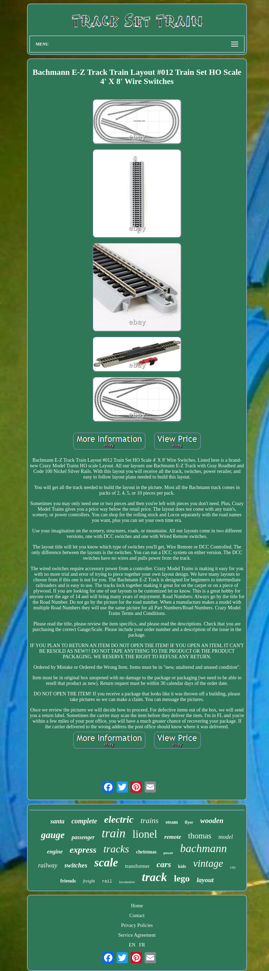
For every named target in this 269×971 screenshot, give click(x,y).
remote (172, 837)
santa (57, 821)
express (83, 850)
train (113, 833)
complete (84, 821)
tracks (116, 849)
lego (182, 878)
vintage (208, 863)
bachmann (203, 848)
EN (132, 945)
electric (118, 819)
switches (75, 865)
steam (172, 822)
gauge (53, 835)
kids (182, 866)
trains (149, 820)
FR (142, 945)
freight (89, 881)
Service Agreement (137, 935)
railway (47, 865)
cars (164, 864)
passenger (83, 837)
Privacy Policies (137, 925)
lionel (144, 834)
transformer (137, 866)
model (226, 837)
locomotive (127, 882)
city (233, 867)
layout (205, 880)
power (168, 853)
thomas (199, 835)
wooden (212, 820)
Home (137, 905)
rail (107, 881)
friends (68, 881)
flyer (189, 822)
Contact (137, 915)
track (154, 877)
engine (54, 852)
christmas (146, 852)
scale (106, 862)
